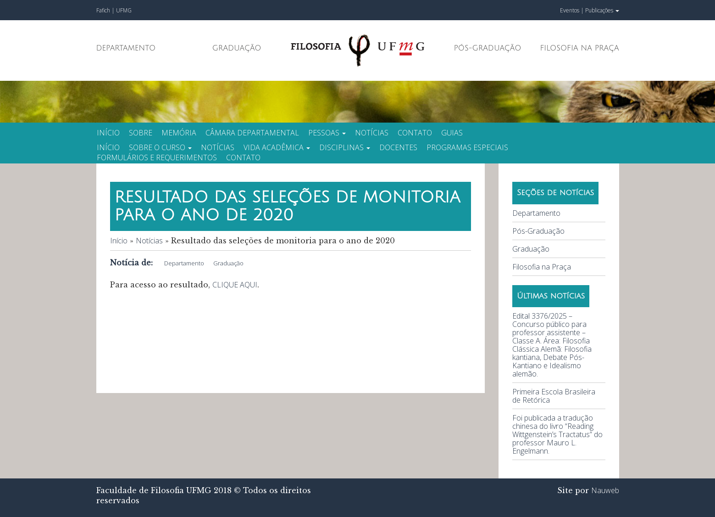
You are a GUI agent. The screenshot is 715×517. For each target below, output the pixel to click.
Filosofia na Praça (579, 48)
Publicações (602, 10)
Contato (415, 133)
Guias (452, 133)
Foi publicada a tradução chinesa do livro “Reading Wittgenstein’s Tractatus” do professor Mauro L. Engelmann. (557, 434)
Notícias (371, 133)
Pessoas (327, 133)
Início (108, 133)
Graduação (236, 48)
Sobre (140, 133)
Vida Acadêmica (277, 147)
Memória (178, 133)
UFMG (124, 10)
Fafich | (106, 10)
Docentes (398, 147)
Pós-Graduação (487, 48)
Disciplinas (344, 147)
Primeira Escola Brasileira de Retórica (553, 396)
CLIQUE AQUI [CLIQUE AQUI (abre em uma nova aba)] (234, 285)
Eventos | (572, 10)
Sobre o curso (160, 147)
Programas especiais (467, 147)
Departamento (126, 48)
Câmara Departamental (252, 133)
